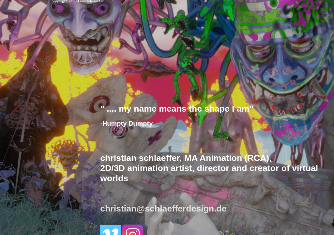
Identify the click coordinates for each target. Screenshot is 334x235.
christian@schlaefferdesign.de (163, 208)
